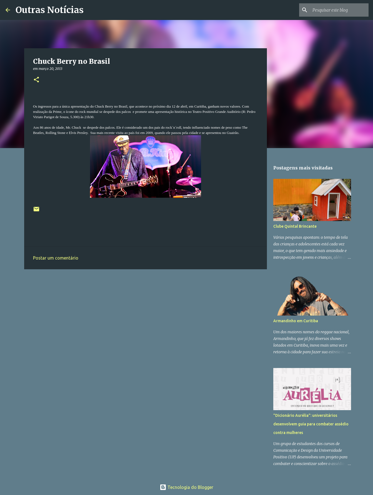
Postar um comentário (55, 257)
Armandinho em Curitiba (295, 321)
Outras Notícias (50, 10)
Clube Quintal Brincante (295, 226)
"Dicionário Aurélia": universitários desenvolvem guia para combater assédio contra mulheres (311, 424)
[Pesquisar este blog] (339, 10)
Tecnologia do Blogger (186, 487)
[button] (36, 80)
